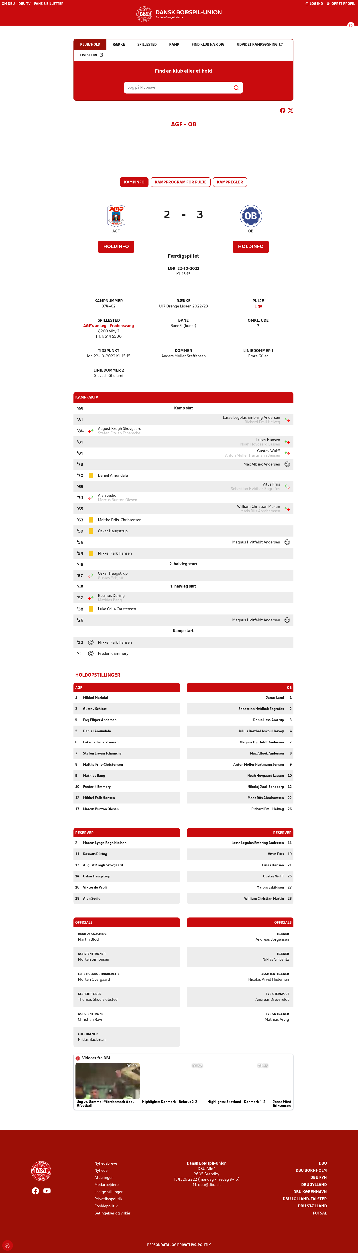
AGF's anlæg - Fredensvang (108, 326)
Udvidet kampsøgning (260, 44)
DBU (323, 1163)
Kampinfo (134, 182)
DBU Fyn (318, 1178)
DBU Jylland (314, 1185)
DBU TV (24, 4)
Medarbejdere (106, 1185)
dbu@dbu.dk (209, 1185)
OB (250, 231)
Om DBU (8, 4)
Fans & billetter (48, 4)
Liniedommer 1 (258, 351)
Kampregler (230, 182)
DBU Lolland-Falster (305, 1199)
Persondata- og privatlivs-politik (179, 1245)
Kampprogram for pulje (181, 182)
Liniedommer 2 (109, 370)
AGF (116, 231)
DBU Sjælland (312, 1206)
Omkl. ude (258, 321)
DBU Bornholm (311, 1170)
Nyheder (101, 1170)
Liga (258, 306)
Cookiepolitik (106, 1206)
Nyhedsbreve (105, 1163)
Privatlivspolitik (108, 1199)
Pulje (258, 301)
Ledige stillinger (108, 1192)
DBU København (310, 1192)
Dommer (183, 351)
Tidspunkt (108, 351)
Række (184, 301)
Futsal (320, 1213)
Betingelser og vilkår (112, 1213)
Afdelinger (103, 1178)
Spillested (109, 321)
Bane (183, 321)
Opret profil (341, 4)
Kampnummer (108, 301)
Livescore (91, 55)
